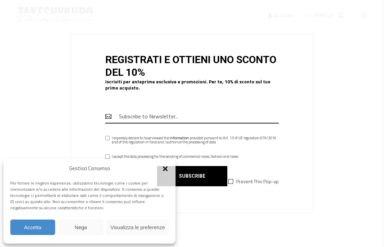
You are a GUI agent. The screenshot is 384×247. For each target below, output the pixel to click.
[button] (165, 168)
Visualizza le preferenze (137, 227)
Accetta (32, 227)
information (179, 138)
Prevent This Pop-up (257, 181)
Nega (81, 227)
